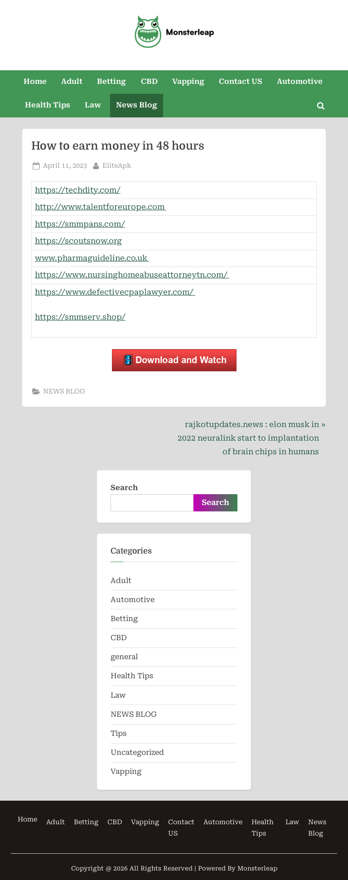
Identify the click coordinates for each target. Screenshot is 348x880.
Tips (118, 733)
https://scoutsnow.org (78, 240)
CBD (149, 81)
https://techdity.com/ (78, 189)
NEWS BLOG (64, 391)
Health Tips (47, 105)
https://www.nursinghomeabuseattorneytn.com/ (132, 274)
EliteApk (116, 165)
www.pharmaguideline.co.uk (92, 258)
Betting (111, 81)
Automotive (300, 81)
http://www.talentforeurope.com (100, 206)
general (124, 656)
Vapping (188, 81)
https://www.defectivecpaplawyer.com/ (115, 292)
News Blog (136, 105)
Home (35, 81)
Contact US (240, 81)
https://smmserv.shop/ (80, 316)
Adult (71, 81)
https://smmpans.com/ (80, 224)
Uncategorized (137, 752)
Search (124, 487)
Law (93, 105)
